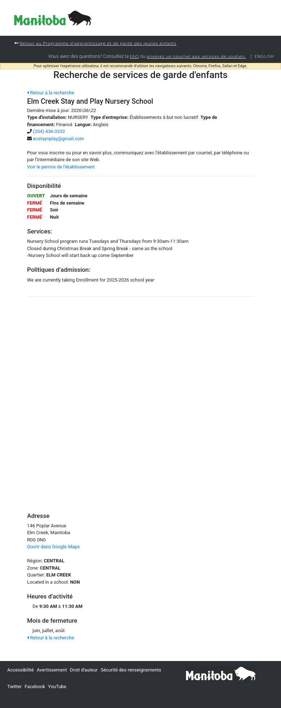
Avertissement (52, 670)
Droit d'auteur (84, 670)
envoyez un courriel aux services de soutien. (196, 56)
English (264, 56)
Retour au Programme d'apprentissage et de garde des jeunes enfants (98, 43)
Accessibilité (20, 670)
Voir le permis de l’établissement (61, 167)
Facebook (35, 686)
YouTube (57, 686)
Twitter (14, 686)
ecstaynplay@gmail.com (58, 138)
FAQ (134, 56)
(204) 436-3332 (49, 131)
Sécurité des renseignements (131, 670)
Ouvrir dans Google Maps (53, 546)
